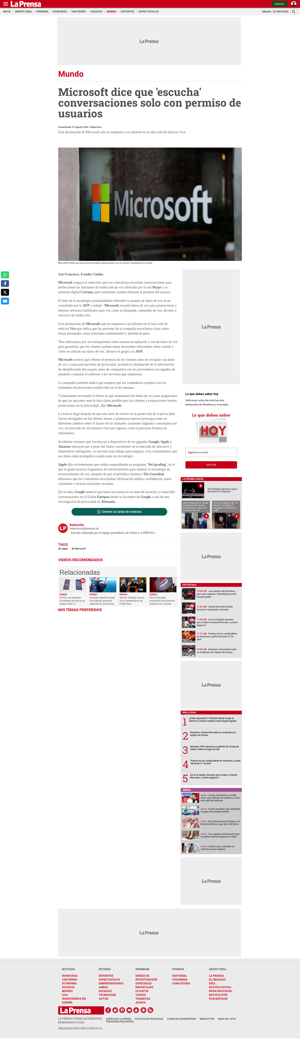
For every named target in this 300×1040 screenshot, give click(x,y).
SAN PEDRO (69, 979)
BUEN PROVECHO (220, 991)
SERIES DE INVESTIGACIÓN (146, 977)
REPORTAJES (144, 987)
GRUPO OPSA (217, 969)
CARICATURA (181, 983)
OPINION (178, 969)
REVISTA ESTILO (220, 987)
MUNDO (67, 991)
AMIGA (103, 987)
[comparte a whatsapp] (5, 274)
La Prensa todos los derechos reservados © (80, 1020)
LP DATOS (141, 991)
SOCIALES (105, 991)
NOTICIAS (68, 969)
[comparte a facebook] (5, 283)
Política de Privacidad (149, 1019)
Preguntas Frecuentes (120, 1021)
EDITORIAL (179, 975)
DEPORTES (106, 975)
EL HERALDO (217, 979)
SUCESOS (68, 987)
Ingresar (279, 3)
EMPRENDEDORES (111, 983)
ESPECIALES (143, 983)
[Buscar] (294, 12)
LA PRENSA (216, 975)
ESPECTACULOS (109, 979)
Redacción (96, 126)
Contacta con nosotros (181, 1019)
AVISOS (140, 1002)
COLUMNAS (180, 979)
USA (65, 995)
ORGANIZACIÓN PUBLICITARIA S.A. (80, 1028)
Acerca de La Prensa (118, 1019)
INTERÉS (105, 969)
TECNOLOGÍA (107, 995)
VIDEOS (140, 995)
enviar (211, 465)
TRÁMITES (142, 998)
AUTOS (103, 998)
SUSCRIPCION (218, 998)
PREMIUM (142, 969)
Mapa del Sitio (227, 1019)
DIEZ (212, 983)
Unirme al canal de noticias (121, 511)
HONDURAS (70, 975)
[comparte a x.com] (5, 292)
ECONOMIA (69, 983)
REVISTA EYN (218, 995)
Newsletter (207, 1019)
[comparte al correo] (5, 301)
